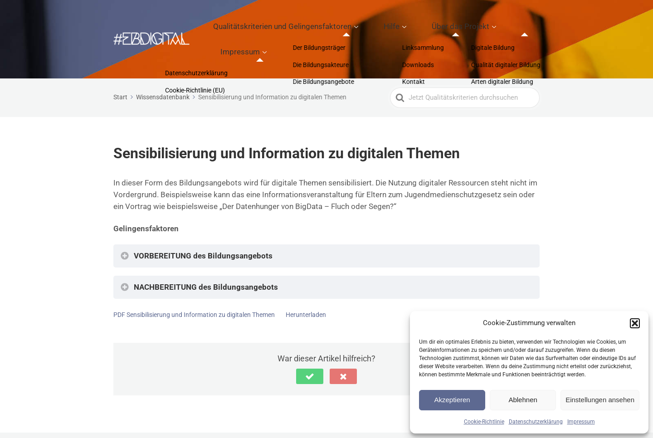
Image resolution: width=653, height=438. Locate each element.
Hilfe (395, 23)
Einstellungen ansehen (599, 400)
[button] (634, 323)
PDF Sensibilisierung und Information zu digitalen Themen (194, 283)
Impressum (581, 422)
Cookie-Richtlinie (484, 422)
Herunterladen (306, 283)
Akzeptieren (452, 400)
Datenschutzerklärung (536, 422)
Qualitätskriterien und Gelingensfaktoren (305, 23)
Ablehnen (522, 400)
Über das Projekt (449, 23)
